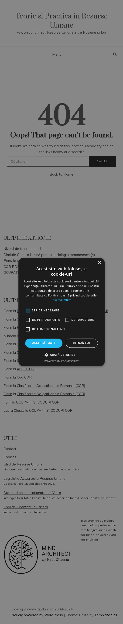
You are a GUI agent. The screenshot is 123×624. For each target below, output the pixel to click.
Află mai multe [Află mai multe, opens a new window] (61, 300)
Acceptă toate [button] (43, 343)
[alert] (61, 312)
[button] (61, 354)
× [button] (99, 263)
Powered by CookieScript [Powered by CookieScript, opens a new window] (61, 361)
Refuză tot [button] (82, 343)
